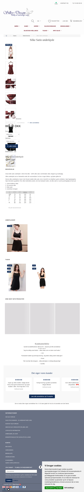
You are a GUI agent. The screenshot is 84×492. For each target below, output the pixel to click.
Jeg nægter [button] (59, 487)
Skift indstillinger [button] (69, 487)
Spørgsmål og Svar (11, 433)
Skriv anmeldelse (34, 122)
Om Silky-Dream (10, 417)
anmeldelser (21, 122)
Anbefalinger (10, 220)
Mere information (10, 160)
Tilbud (7, 259)
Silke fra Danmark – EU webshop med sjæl (18, 420)
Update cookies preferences (12, 462)
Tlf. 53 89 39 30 (77, 3)
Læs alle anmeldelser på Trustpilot (42, 396)
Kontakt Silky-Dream (11, 423)
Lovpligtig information (12, 430)
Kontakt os (64, 3)
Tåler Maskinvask (14, 207)
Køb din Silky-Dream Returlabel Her (16, 427)
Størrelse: (8, 138)
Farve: (7, 131)
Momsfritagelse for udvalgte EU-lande (18, 437)
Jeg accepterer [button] (50, 487)
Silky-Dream (16, 484)
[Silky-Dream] (17, 12)
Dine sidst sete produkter (14, 299)
